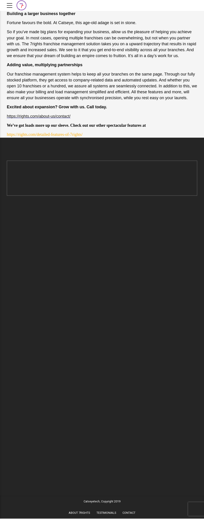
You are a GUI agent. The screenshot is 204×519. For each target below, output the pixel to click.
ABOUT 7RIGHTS (79, 513)
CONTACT (128, 513)
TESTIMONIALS (106, 513)
